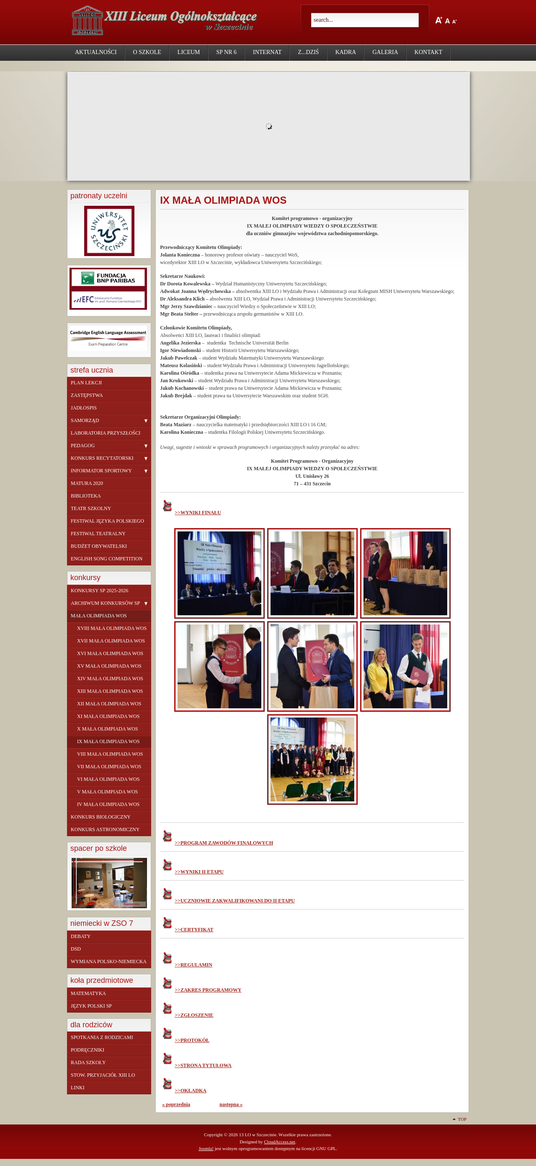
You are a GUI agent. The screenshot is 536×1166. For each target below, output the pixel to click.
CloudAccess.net (279, 1141)
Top (462, 1119)
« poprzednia (176, 1104)
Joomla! (206, 1148)
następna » (230, 1104)
